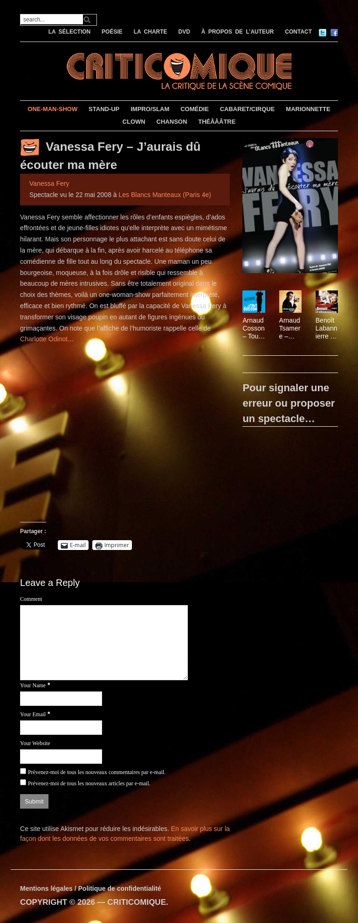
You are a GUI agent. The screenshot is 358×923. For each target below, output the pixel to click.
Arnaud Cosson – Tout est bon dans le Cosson (253, 328)
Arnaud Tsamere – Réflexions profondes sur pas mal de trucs (290, 328)
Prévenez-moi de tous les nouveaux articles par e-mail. (89, 783)
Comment (31, 599)
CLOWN (134, 121)
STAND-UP (104, 109)
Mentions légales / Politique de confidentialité (90, 888)
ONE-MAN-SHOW (52, 109)
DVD (184, 31)
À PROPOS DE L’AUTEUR (237, 31)
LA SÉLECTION (69, 31)
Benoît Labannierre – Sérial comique (326, 328)
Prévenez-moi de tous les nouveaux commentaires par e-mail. (96, 772)
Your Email (33, 714)
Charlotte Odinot (44, 339)
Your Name (33, 685)
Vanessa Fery (49, 183)
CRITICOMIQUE (136, 902)
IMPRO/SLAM (150, 109)
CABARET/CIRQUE (247, 109)
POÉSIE (112, 31)
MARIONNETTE (308, 109)
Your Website (35, 743)
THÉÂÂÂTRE (216, 121)
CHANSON (172, 121)
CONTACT (298, 31)
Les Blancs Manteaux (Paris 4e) (165, 194)
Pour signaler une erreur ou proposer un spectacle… (288, 403)
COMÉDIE (194, 109)
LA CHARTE (150, 31)
